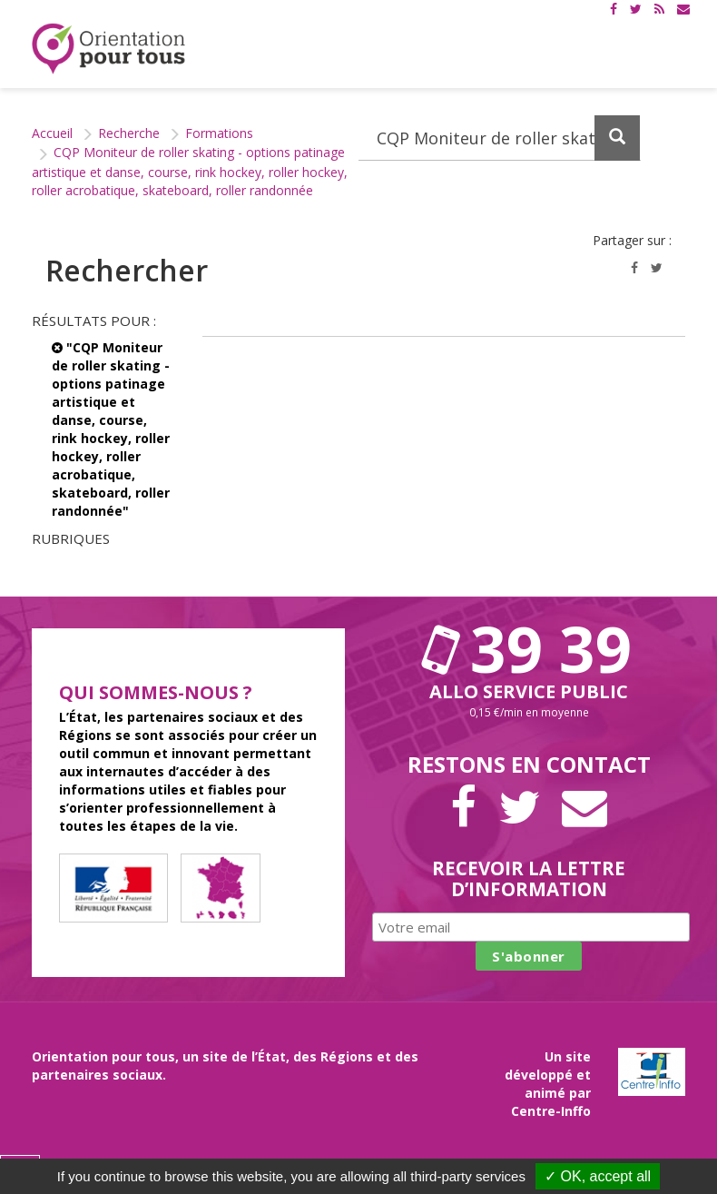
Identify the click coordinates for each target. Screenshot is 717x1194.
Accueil (52, 133)
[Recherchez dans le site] (499, 138)
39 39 (529, 648)
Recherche (129, 133)
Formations (219, 133)
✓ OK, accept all (598, 1176)
